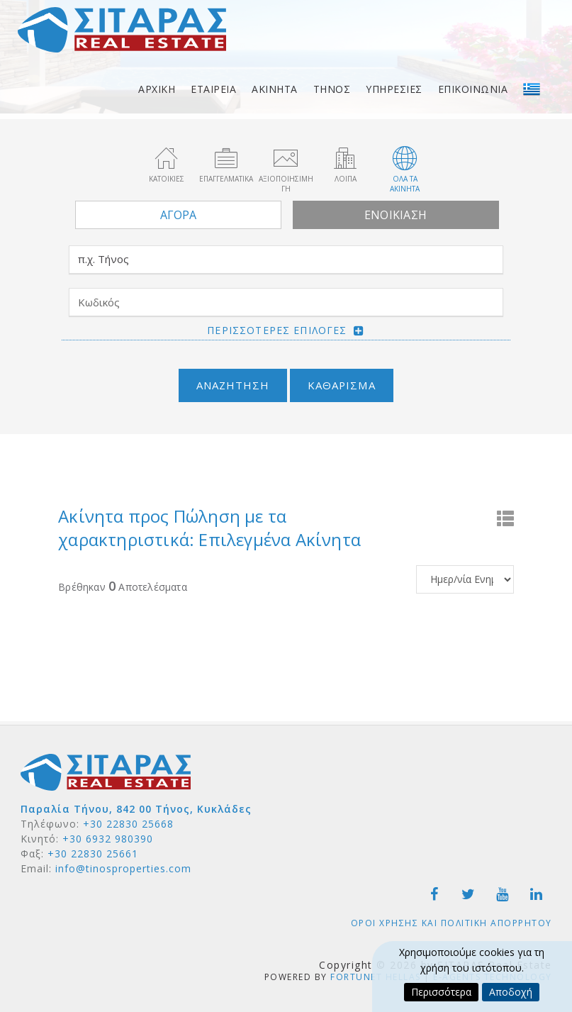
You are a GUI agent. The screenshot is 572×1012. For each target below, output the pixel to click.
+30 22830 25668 (128, 823)
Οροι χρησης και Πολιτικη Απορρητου (451, 923)
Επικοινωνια (473, 89)
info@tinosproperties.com (123, 868)
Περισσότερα (441, 992)
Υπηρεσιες (394, 89)
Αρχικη (156, 89)
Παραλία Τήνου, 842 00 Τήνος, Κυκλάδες (136, 809)
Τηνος (332, 89)
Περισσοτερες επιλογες (277, 330)
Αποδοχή (510, 992)
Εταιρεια (213, 89)
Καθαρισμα (342, 385)
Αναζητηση (232, 385)
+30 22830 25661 (92, 853)
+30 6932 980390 (107, 838)
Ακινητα (275, 89)
